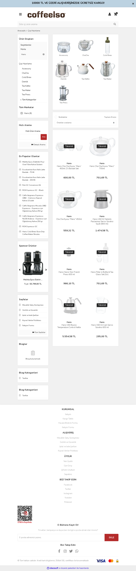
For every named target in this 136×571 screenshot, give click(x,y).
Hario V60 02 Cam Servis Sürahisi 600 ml (102, 326)
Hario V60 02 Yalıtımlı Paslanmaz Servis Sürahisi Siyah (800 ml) (102, 221)
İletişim (68, 414)
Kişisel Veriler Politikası (68, 450)
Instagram (68, 493)
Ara (43, 137)
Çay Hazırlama (34, 31)
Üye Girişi (68, 465)
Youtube (68, 497)
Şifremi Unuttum (68, 470)
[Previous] (19, 269)
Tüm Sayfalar (38, 332)
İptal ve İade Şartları (68, 446)
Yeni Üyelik (68, 461)
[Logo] (51, 14)
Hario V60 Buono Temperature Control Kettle (69, 326)
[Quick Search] (28, 137)
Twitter (68, 489)
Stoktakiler (62, 117)
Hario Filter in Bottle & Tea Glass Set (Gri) (102, 273)
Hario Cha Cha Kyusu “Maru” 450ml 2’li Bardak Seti (69, 167)
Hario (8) (28, 113)
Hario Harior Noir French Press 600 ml (69, 273)
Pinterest (68, 502)
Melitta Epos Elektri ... (32, 279)
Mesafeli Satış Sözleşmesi (68, 438)
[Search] (68, 24)
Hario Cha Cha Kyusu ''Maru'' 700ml (102, 167)
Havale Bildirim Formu (68, 423)
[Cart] (115, 14)
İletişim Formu (68, 427)
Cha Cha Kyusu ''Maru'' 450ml (69, 219)
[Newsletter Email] (61, 537)
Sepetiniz (68, 474)
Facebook (68, 485)
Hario (69, 163)
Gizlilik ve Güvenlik (68, 442)
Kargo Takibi (68, 418)
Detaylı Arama (38, 144)
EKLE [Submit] (111, 537)
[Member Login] (109, 14)
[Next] (46, 269)
